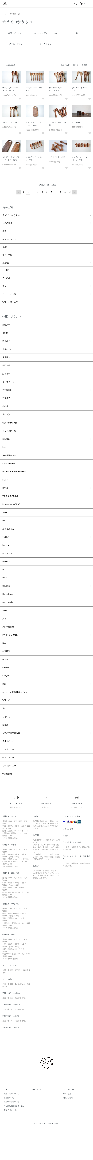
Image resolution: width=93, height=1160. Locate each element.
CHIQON (6, 700)
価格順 (75, 65)
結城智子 (6, 380)
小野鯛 (5, 337)
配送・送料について (10, 1123)
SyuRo (5, 527)
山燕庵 (5, 751)
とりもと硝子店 (10, 440)
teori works (7, 570)
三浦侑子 (6, 406)
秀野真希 (6, 328)
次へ (74, 192)
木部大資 (6, 423)
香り (4, 288)
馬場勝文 (6, 363)
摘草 (4, 639)
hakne (5, 492)
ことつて (6, 743)
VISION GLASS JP (11, 509)
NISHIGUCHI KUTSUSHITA (16, 484)
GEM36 (6, 691)
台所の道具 (7, 223)
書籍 (4, 231)
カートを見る (66, 1123)
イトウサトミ (9, 389)
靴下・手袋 (7, 256)
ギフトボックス (10, 240)
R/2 (4, 587)
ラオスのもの (9, 769)
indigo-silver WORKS (12, 518)
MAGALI (6, 579)
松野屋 (5, 501)
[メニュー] (89, 3)
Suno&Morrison (9, 466)
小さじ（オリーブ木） (57, 157)
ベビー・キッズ (10, 297)
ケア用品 (6, 279)
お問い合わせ (66, 1128)
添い (4, 734)
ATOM (39, 1119)
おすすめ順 (65, 65)
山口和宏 (6, 449)
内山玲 (5, 415)
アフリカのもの (10, 777)
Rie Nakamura (9, 613)
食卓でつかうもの (16, 14)
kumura (6, 561)
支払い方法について (10, 1131)
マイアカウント (67, 1119)
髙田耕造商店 (9, 648)
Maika (5, 596)
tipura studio (8, 622)
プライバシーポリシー (10, 1140)
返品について (7, 1128)
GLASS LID (76, 122)
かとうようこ (9, 544)
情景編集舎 (7, 803)
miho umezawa (9, 475)
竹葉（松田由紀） (11, 432)
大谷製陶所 (7, 397)
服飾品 (5, 264)
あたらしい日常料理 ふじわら (16, 717)
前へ (19, 192)
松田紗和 (6, 605)
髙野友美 (6, 371)
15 (69, 192)
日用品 (5, 271)
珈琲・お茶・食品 (11, 305)
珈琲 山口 (7, 725)
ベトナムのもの (10, 786)
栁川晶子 (6, 345)
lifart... (5, 535)
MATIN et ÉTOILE (11, 656)
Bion (4, 708)
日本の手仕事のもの (12, 760)
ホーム (4, 14)
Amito (5, 630)
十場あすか (7, 354)
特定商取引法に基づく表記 (12, 1136)
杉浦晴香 (6, 674)
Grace (5, 682)
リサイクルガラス (11, 795)
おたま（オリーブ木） (10, 122)
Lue (4, 458)
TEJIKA (6, 553)
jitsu (4, 665)
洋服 (4, 248)
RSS (33, 1119)
